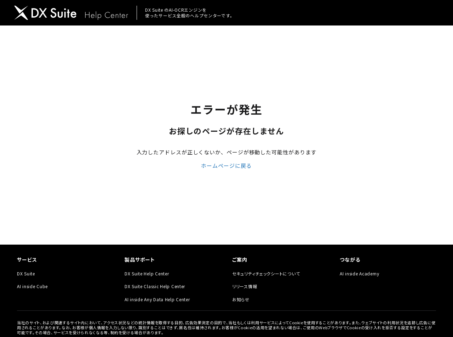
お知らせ (241, 299)
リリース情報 (244, 286)
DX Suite (26, 273)
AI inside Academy (359, 273)
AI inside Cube (32, 286)
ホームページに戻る (226, 165)
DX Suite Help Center (147, 273)
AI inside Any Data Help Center (157, 299)
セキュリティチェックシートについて (266, 273)
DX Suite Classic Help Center (155, 286)
